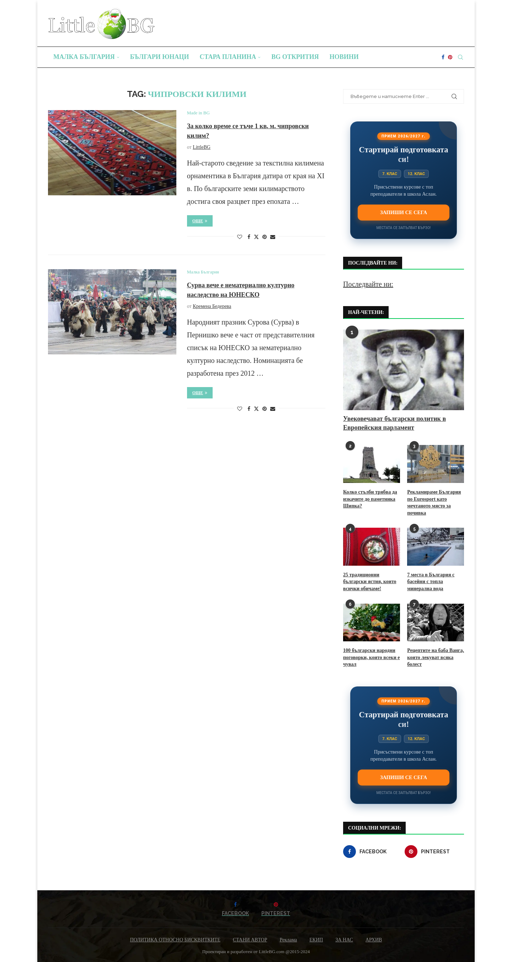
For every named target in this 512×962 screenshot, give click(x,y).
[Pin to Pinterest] (264, 237)
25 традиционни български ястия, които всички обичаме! (369, 581)
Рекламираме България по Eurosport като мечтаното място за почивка (434, 502)
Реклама (288, 939)
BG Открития (295, 56)
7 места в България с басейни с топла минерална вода (430, 581)
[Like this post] (239, 237)
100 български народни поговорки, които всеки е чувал (371, 657)
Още (200, 220)
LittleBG (201, 147)
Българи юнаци (159, 56)
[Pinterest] (450, 57)
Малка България (84, 56)
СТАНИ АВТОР (250, 939)
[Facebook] (443, 57)
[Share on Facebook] (248, 237)
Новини (344, 56)
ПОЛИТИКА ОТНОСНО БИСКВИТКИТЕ (175, 939)
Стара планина (228, 56)
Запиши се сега (403, 212)
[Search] (460, 57)
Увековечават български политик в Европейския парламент (394, 423)
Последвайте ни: (368, 284)
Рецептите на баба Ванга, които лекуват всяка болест (435, 657)
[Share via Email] (272, 237)
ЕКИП (316, 939)
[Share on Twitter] (256, 237)
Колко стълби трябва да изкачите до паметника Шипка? (370, 499)
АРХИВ (374, 939)
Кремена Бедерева (212, 306)
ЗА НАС (344, 939)
